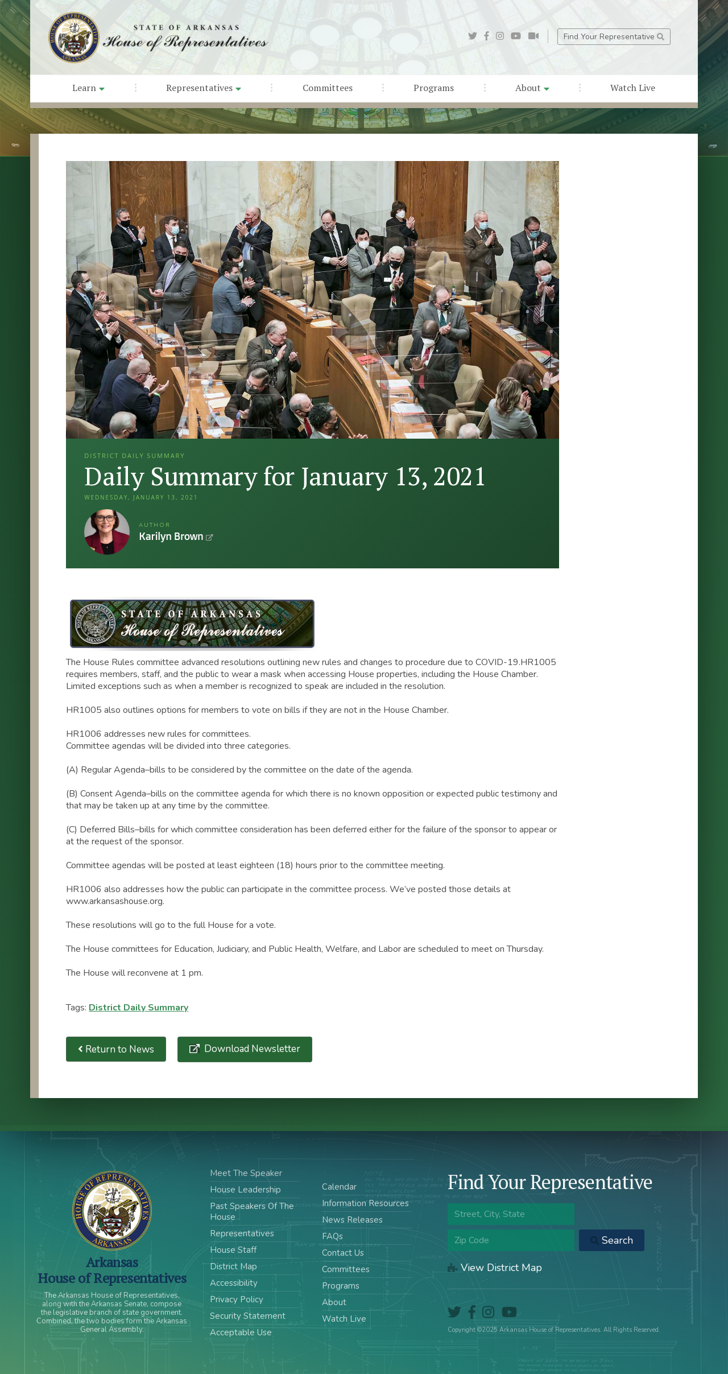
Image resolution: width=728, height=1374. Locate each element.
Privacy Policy (236, 1299)
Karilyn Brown (107, 532)
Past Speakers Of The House (252, 1211)
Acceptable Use (241, 1332)
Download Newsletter (251, 1048)
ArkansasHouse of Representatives (112, 1270)
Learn (88, 87)
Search (611, 1240)
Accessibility (234, 1283)
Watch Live (632, 87)
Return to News (116, 1049)
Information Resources (365, 1203)
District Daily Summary (138, 1007)
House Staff (233, 1250)
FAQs (332, 1236)
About (532, 87)
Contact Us (343, 1253)
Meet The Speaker (246, 1173)
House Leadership (245, 1189)
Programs (433, 87)
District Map (233, 1266)
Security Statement (248, 1316)
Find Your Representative (614, 36)
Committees (328, 87)
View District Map (495, 1267)
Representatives (203, 87)
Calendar (339, 1187)
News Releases (352, 1220)
